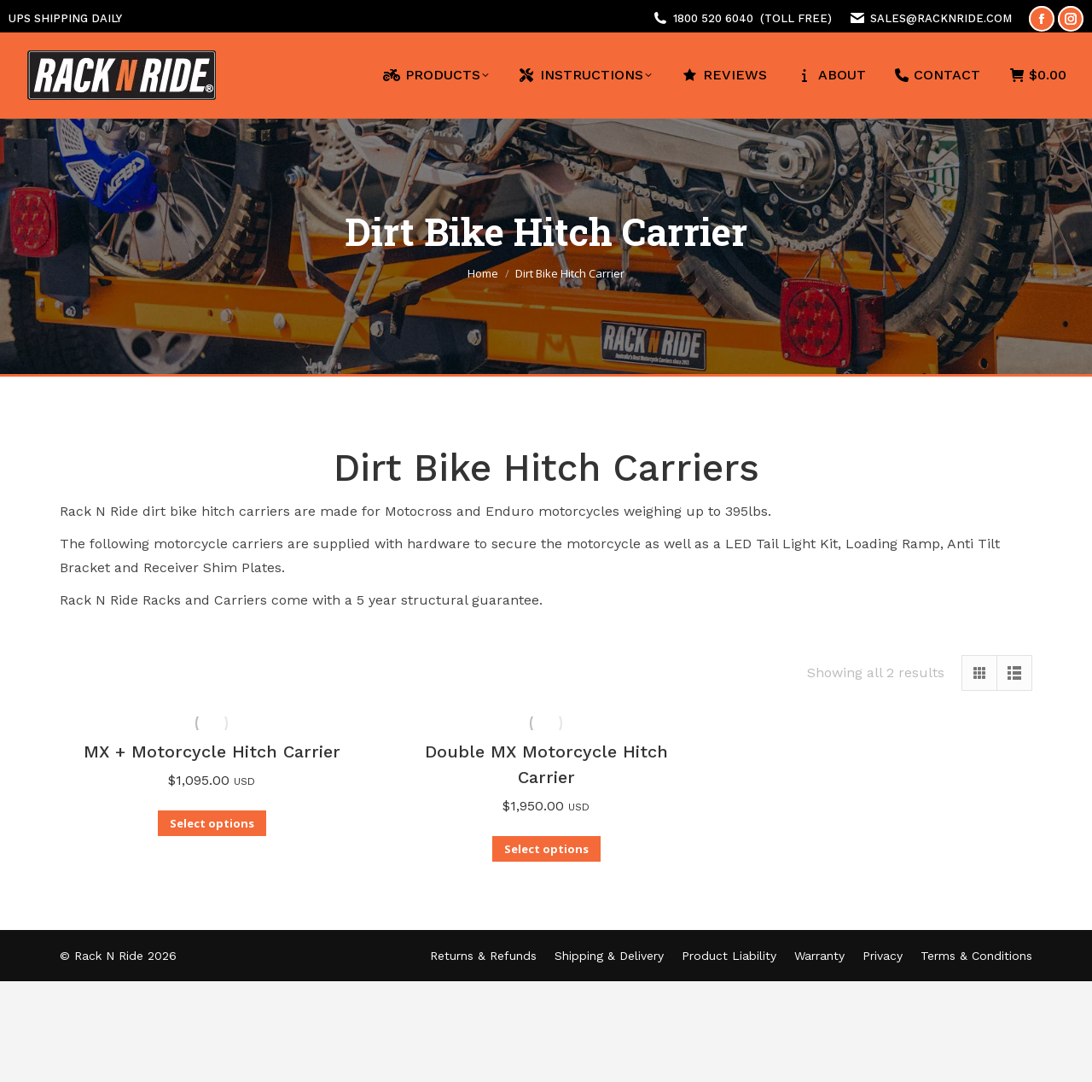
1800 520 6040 (713, 18)
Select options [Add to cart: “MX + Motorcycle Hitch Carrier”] (212, 823)
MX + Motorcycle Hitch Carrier (212, 751)
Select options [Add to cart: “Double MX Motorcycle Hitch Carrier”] (546, 849)
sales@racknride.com (941, 18)
